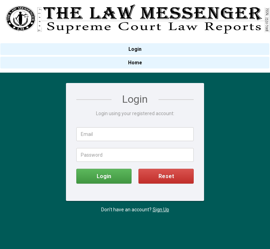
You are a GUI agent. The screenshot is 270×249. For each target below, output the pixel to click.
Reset (166, 176)
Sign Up (161, 209)
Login (104, 176)
